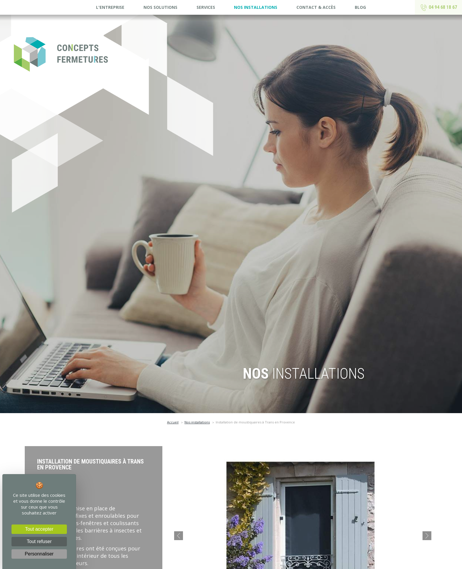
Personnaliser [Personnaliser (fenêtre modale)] (39, 553)
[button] (178, 535)
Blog (360, 7)
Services (206, 7)
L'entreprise (110, 7)
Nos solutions (160, 7)
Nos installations (255, 7)
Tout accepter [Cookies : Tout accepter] (39, 529)
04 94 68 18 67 (438, 7)
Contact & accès (316, 7)
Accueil (173, 422)
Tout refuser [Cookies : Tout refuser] (39, 541)
